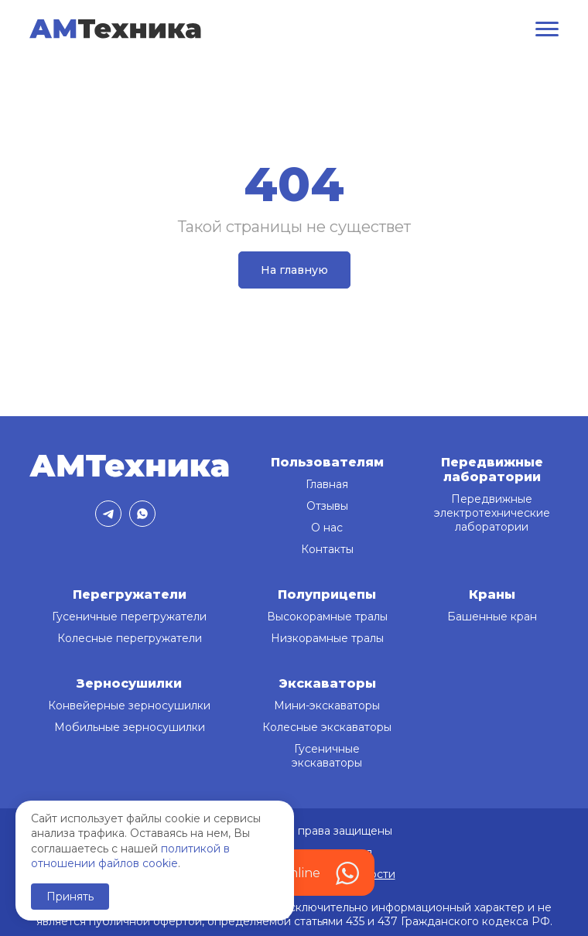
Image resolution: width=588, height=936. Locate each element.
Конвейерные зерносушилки (129, 705)
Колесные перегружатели (129, 638)
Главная (327, 484)
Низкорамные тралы (327, 638)
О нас (327, 528)
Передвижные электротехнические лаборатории (492, 513)
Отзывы (327, 506)
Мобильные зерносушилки (129, 727)
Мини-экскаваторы (327, 705)
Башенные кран (492, 616)
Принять (70, 897)
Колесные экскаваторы (326, 727)
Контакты (327, 549)
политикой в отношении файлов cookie (130, 856)
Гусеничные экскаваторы (327, 756)
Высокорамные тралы (327, 616)
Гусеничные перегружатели (129, 616)
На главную (294, 270)
